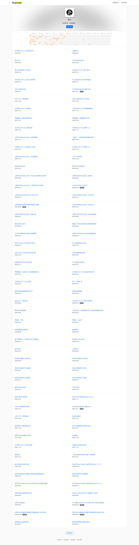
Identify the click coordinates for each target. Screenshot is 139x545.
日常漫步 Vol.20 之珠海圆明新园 (82, 108)
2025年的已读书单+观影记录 (81, 89)
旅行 (82, 303)
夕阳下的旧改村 (20, 503)
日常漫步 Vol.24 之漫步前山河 (24, 51)
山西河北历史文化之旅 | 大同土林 (83, 205)
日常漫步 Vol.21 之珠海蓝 (23, 108)
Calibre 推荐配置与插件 (22, 406)
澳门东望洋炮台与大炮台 (22, 70)
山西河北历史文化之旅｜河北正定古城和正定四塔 (30, 176)
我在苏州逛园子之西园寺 (22, 378)
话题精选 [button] (115, 3)
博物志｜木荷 (19, 320)
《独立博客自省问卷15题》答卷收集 (83, 455)
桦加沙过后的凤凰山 (78, 166)
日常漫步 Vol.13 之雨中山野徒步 (82, 301)
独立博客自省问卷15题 (22, 464)
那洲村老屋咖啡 (77, 291)
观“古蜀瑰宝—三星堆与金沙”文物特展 (27, 339)
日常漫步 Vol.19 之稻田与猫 (23, 128)
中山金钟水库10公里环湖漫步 (81, 80)
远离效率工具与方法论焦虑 (23, 262)
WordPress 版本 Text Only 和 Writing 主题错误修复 (31, 483)
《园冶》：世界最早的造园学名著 (83, 137)
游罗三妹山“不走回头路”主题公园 (25, 253)
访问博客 (69, 27)
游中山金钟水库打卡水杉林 (80, 99)
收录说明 (66, 540)
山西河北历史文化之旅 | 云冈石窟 (83, 195)
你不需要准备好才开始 (79, 243)
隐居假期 (75, 330)
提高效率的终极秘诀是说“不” (24, 291)
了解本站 (59, 540)
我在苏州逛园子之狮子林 (22, 358)
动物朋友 (75, 51)
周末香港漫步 (76, 416)
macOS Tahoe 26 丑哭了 (80, 185)
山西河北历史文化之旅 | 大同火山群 (26, 195)
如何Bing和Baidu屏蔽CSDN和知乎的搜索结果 (29, 474)
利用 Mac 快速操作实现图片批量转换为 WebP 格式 (88, 512)
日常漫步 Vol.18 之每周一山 (81, 128)
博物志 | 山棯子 (77, 320)
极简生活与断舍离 (20, 310)
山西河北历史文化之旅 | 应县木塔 (25, 214)
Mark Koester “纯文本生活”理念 (25, 243)
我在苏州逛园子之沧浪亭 (80, 358)
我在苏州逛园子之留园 (79, 378)
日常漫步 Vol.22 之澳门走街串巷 (25, 80)
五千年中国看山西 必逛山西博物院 (25, 233)
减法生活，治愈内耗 (21, 301)
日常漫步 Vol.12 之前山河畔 (23, 445)
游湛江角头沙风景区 (21, 397)
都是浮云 (17, 455)
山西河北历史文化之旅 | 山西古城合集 (84, 214)
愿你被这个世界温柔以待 (22, 426)
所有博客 (124, 3)
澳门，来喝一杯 (77, 281)
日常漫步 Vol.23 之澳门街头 (81, 70)
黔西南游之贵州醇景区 (22, 522)
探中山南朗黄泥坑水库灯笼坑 (81, 426)
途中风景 (17, 349)
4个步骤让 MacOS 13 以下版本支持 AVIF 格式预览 (88, 503)
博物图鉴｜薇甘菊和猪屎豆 (23, 118)
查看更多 (69, 533)
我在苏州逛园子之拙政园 (22, 368)
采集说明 (72, 540)
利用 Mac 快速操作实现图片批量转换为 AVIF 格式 (30, 512)
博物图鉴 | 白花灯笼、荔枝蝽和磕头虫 (27, 272)
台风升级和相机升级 (78, 253)
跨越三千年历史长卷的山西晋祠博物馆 (84, 224)
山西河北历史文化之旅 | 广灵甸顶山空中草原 (29, 185)
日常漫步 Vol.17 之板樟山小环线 (25, 147)
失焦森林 (75, 435)
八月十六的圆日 (77, 157)
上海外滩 (75, 349)
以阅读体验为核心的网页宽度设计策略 (27, 205)
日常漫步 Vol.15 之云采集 (23, 281)
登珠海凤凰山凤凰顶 (21, 330)
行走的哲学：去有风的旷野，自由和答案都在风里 (87, 310)
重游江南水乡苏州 (20, 387)
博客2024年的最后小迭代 (23, 435)
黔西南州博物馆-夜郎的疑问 (81, 522)
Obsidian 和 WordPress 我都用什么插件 (85, 493)
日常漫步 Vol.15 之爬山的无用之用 (83, 272)
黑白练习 (17, 60)
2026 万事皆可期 (20, 89)
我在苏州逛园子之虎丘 (79, 368)
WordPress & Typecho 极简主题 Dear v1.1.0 (86, 464)
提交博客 (79, 540)
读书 (82, 91)
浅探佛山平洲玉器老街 (79, 445)
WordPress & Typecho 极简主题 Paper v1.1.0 (86, 483)
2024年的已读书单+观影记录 (81, 406)
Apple (82, 187)
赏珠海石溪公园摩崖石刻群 (23, 493)
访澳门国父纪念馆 (78, 60)
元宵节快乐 (75, 387)
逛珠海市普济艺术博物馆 (80, 474)
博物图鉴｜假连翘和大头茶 (80, 118)
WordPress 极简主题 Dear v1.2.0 (82, 397)
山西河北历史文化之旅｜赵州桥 (82, 176)
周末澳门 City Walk (78, 339)
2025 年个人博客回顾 (21, 99)
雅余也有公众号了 (20, 224)
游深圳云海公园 (20, 166)
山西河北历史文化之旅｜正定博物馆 (26, 157)
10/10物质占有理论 (78, 262)
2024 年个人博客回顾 (21, 416)
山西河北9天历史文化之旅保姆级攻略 (84, 233)
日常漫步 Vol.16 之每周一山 (81, 147)
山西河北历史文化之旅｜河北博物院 (26, 137)
